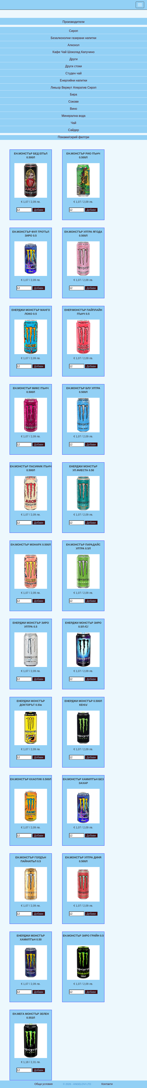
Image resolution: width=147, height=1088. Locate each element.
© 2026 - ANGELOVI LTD (77, 1084)
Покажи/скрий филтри (73, 137)
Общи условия (43, 1084)
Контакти (107, 1084)
